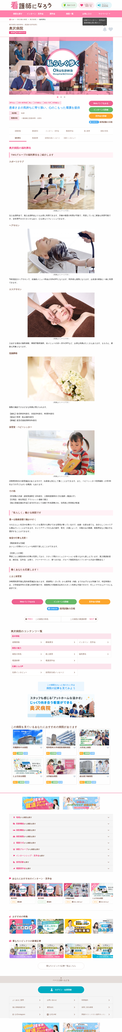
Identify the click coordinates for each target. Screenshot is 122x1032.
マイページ (103, 14)
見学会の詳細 (100, 116)
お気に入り (87, 14)
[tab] (61, 817)
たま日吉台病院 (19, 776)
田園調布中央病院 (20, 747)
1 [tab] (57, 97)
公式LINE (52, 1014)
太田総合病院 (51, 776)
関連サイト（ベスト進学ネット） (94, 1014)
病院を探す (17, 14)
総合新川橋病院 (86, 776)
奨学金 (52, 14)
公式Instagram (20, 1014)
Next (110, 66)
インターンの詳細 (100, 110)
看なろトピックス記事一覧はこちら (61, 966)
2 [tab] (61, 97)
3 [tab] (64, 97)
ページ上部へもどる (61, 980)
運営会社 (50, 1007)
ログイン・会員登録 (63, 990)
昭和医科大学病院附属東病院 (58, 747)
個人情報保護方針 (18, 1007)
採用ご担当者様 (87, 1007)
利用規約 (85, 1000)
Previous (12, 66)
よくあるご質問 (18, 1000)
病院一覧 (69, 14)
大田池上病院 (85, 747)
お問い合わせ (52, 1000)
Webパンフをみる (100, 103)
